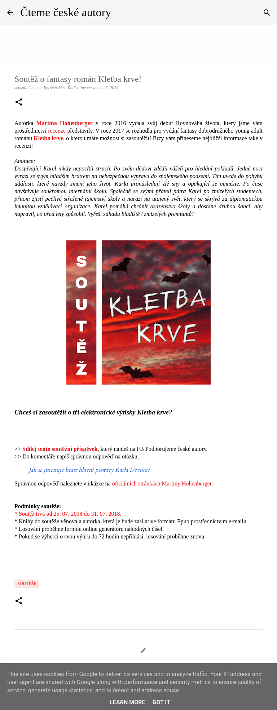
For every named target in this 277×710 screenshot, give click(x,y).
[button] (18, 103)
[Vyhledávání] (267, 12)
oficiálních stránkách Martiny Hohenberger (162, 483)
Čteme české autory (65, 12)
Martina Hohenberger (64, 123)
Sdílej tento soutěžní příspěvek (59, 449)
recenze (57, 131)
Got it (161, 702)
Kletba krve (48, 138)
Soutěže (26, 583)
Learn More (127, 702)
